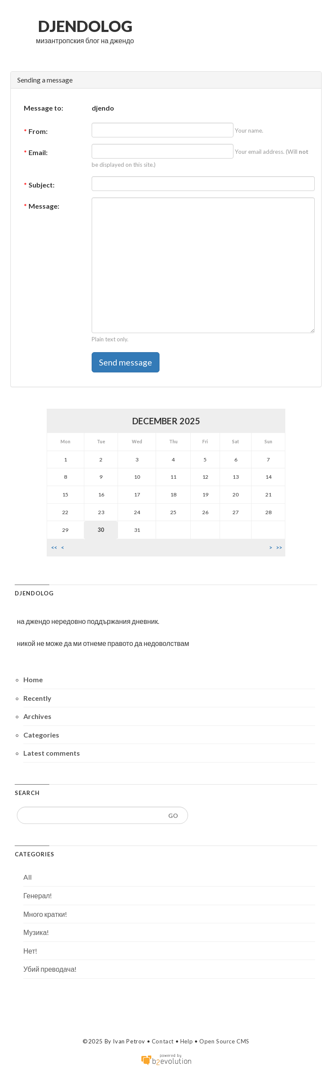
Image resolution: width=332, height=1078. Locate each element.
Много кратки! (45, 914)
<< (54, 547)
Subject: (39, 185)
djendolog (85, 25)
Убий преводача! (50, 969)
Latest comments (51, 753)
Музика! (36, 932)
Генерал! (37, 895)
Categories (41, 735)
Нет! (30, 951)
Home (33, 679)
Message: (41, 206)
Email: (36, 152)
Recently (37, 698)
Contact (163, 1041)
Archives (37, 716)
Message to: (43, 108)
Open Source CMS (224, 1041)
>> (279, 547)
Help (186, 1041)
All (27, 877)
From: (36, 131)
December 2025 (166, 421)
